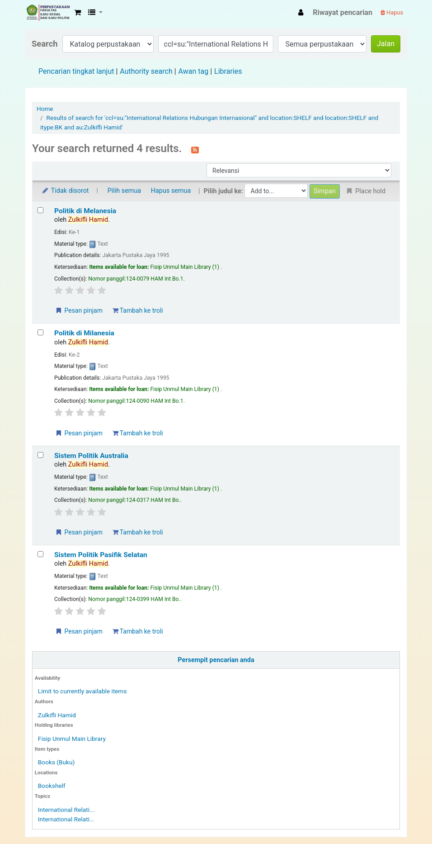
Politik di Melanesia (85, 211)
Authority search (146, 71)
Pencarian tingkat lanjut (76, 71)
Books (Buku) (56, 762)
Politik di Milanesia (84, 333)
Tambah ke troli (138, 310)
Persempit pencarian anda (216, 660)
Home (45, 108)
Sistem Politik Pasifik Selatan (100, 555)
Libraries (228, 71)
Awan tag (193, 71)
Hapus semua (171, 191)
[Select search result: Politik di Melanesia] (40, 210)
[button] (77, 13)
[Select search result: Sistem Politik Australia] (40, 455)
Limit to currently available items (82, 691)
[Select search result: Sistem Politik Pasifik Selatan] (40, 554)
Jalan (385, 43)
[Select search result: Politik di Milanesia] (40, 332)
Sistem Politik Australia (91, 456)
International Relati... (66, 809)
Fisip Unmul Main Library (47, 13)
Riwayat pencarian (342, 12)
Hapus (391, 12)
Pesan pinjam (79, 310)
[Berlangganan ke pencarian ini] (195, 149)
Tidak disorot (65, 191)
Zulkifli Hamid (57, 715)
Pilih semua (124, 191)
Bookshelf (52, 785)
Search (45, 43)
